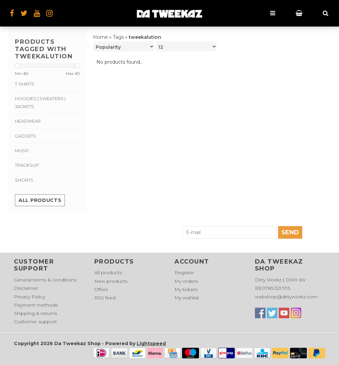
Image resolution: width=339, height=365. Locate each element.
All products (40, 200)
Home (100, 37)
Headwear (28, 121)
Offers (101, 289)
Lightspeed (151, 343)
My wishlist (186, 298)
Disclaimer (26, 288)
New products (110, 281)
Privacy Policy (29, 297)
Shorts (24, 180)
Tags (118, 37)
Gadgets (25, 136)
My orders (186, 281)
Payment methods (36, 305)
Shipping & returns (35, 313)
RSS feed (105, 298)
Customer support (35, 322)
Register (184, 272)
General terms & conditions (45, 280)
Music (22, 150)
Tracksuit (27, 165)
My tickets (186, 289)
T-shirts (24, 84)
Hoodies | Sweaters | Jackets (40, 102)
